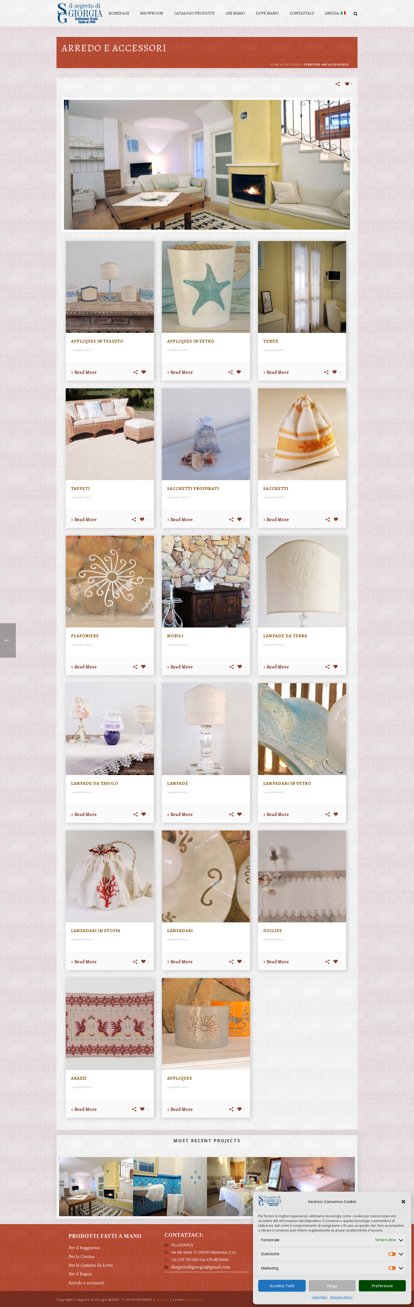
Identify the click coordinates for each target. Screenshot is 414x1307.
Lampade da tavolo (94, 783)
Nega (332, 1285)
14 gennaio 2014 (273, 350)
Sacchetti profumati (193, 489)
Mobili (175, 636)
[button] (403, 1201)
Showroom (151, 13)
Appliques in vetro (190, 341)
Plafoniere (85, 636)
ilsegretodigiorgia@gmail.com (200, 1266)
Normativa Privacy (341, 1297)
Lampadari (180, 931)
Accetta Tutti (282, 1285)
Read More (84, 372)
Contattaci (302, 13)
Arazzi (79, 1078)
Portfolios (291, 64)
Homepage (119, 13)
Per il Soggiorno (84, 1247)
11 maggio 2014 (81, 350)
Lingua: (335, 13)
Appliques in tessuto (97, 341)
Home (275, 64)
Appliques (179, 1078)
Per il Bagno (80, 1274)
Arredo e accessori (86, 1283)
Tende (271, 341)
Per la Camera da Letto (91, 1265)
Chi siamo (235, 13)
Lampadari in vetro (287, 783)
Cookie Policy (319, 1297)
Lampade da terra (285, 636)
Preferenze (382, 1285)
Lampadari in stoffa (95, 931)
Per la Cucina (82, 1256)
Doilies (272, 931)
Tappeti (80, 489)
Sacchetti (276, 489)
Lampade (177, 783)
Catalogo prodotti (194, 13)
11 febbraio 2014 (178, 350)
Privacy (162, 1299)
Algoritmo (194, 1299)
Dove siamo (267, 13)
